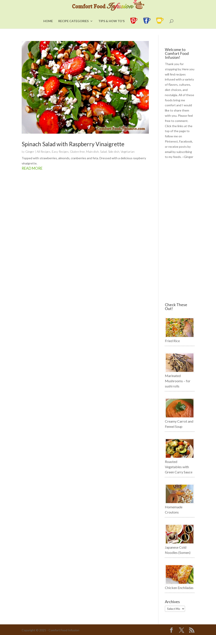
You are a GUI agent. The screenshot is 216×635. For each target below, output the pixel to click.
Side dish (113, 151)
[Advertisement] (179, 231)
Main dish (92, 151)
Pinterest (171, 141)
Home (48, 27)
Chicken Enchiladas (179, 588)
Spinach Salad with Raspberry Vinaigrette (73, 144)
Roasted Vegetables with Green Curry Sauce (178, 466)
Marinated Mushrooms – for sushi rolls (177, 381)
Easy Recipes (60, 151)
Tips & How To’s (111, 27)
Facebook (185, 141)
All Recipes (43, 151)
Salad (103, 151)
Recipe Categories (73, 27)
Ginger (29, 151)
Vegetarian (128, 151)
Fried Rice (172, 341)
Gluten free (77, 151)
